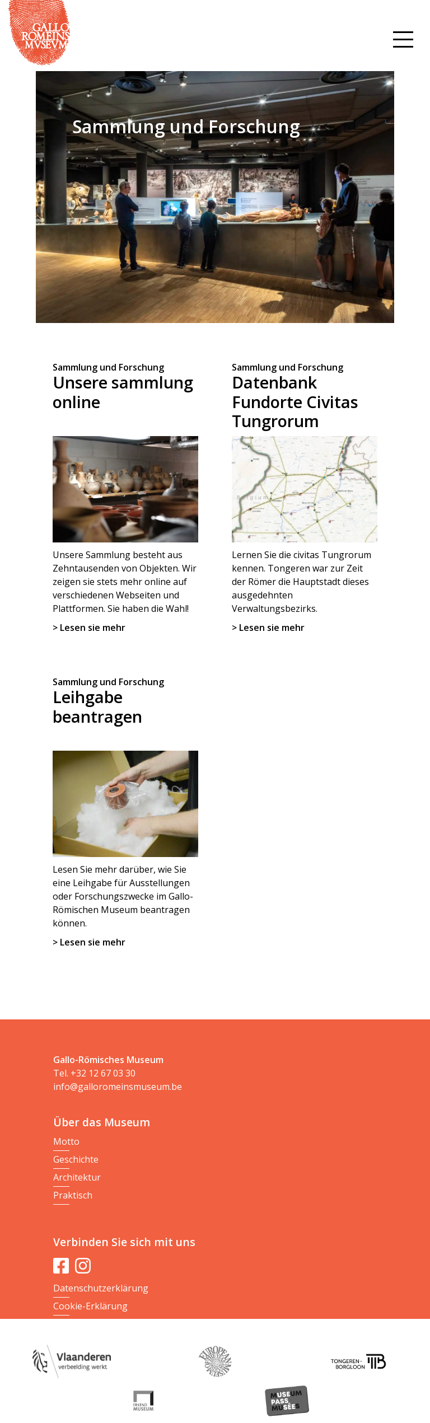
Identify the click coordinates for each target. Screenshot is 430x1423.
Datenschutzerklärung (100, 1288)
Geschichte (76, 1159)
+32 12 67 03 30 (103, 1073)
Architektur (77, 1177)
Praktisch (72, 1195)
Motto (66, 1141)
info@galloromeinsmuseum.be (117, 1086)
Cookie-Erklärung (90, 1306)
